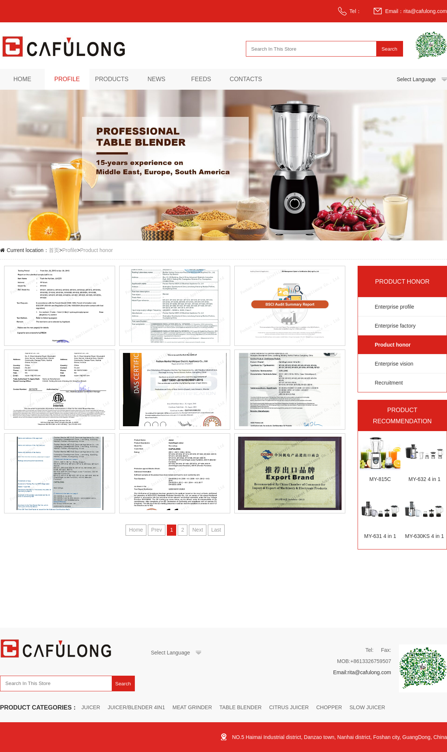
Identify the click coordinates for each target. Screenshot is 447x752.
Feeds (201, 79)
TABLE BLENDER (240, 707)
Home (22, 79)
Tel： (355, 11)
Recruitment (389, 383)
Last (216, 530)
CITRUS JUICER (289, 707)
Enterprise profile (394, 307)
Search (389, 49)
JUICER (90, 707)
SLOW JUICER (367, 707)
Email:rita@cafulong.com (362, 672)
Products (112, 79)
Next (197, 530)
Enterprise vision (394, 364)
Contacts (246, 79)
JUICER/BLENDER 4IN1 (136, 707)
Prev (156, 530)
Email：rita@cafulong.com (416, 11)
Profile (67, 79)
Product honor (96, 250)
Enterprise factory (395, 326)
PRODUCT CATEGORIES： (38, 707)
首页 (54, 250)
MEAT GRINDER (192, 707)
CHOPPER (329, 707)
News (156, 79)
